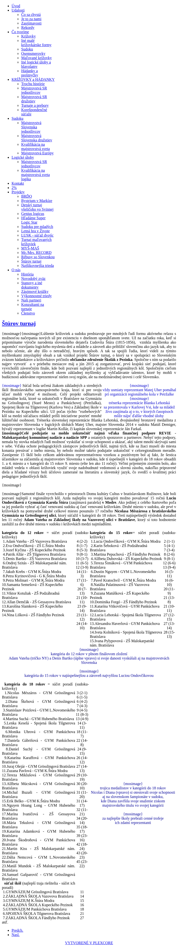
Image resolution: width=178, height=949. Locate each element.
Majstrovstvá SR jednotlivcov (34, 90)
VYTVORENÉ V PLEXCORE (89, 943)
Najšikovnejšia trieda (37, 266)
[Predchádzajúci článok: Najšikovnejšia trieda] (17, 930)
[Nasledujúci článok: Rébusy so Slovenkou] (16, 935)
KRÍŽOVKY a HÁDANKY (33, 79)
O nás (16, 270)
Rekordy (27, 27)
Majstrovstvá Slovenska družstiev (36, 138)
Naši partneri (31, 300)
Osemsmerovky (33, 53)
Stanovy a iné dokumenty (31, 285)
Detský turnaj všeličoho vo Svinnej (37, 207)
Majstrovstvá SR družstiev (34, 99)
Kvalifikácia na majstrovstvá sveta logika (35, 174)
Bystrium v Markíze (36, 201)
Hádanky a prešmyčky (29, 73)
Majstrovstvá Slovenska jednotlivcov (31, 127)
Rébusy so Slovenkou (38, 257)
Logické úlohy (23, 157)
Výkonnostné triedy (36, 296)
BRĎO (26, 196)
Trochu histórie (33, 84)
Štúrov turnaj (31, 261)
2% (14, 188)
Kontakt (18, 183)
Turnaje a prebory (35, 105)
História (27, 274)
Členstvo (28, 313)
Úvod (16, 6)
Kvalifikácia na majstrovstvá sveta (35, 146)
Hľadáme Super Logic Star (33, 220)
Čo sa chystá (31, 15)
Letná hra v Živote (35, 231)
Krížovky (28, 36)
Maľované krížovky (36, 58)
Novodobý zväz (33, 279)
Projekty (18, 192)
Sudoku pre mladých (37, 227)
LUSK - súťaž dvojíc (37, 235)
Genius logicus (32, 214)
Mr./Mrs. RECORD (36, 253)
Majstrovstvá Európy (37, 153)
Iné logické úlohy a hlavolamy (36, 64)
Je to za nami (31, 19)
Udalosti (18, 10)
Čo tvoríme (20, 32)
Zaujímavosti (31, 23)
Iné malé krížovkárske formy (36, 42)
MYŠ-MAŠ (30, 248)
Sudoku (27, 49)
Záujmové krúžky (34, 291)
